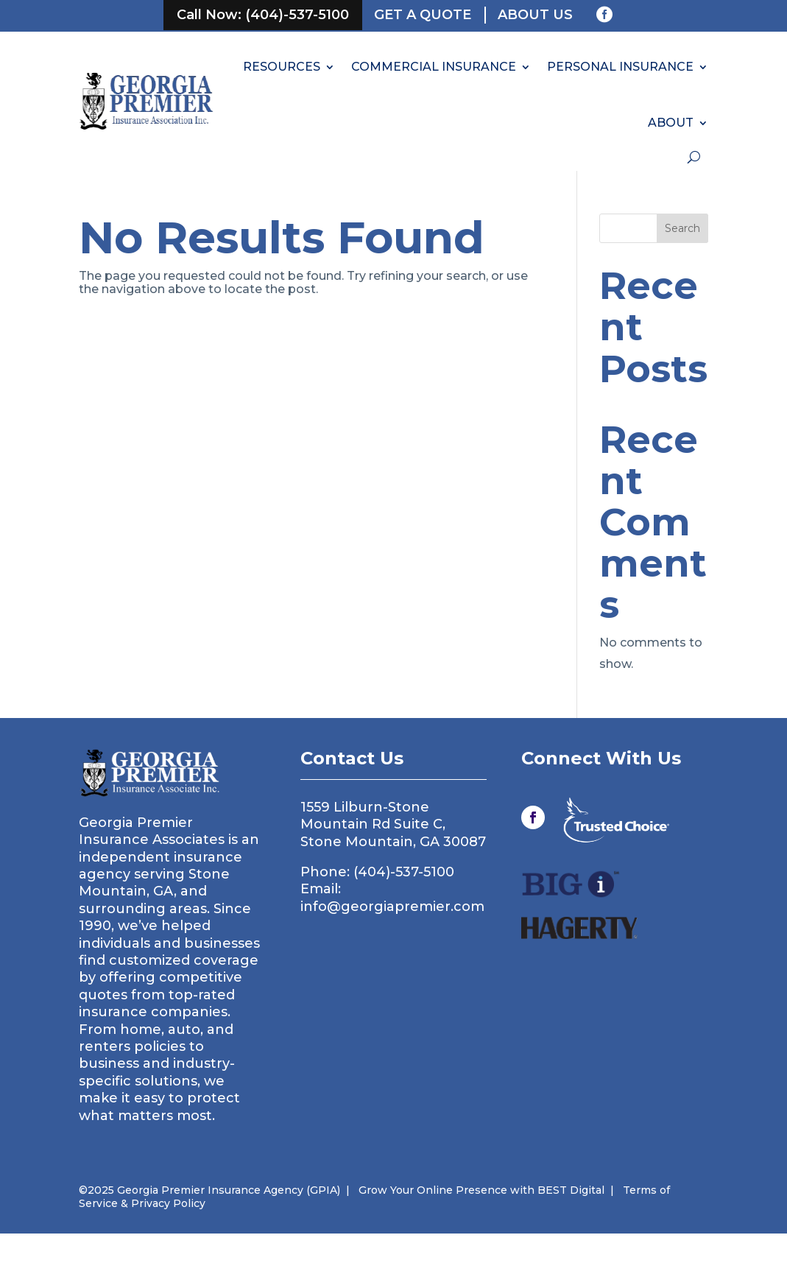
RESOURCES (281, 67)
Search (682, 228)
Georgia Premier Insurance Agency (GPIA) (227, 1190)
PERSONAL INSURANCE (620, 67)
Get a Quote (422, 15)
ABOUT (671, 123)
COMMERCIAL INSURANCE (433, 67)
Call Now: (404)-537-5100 (263, 15)
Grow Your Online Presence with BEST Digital (481, 1190)
